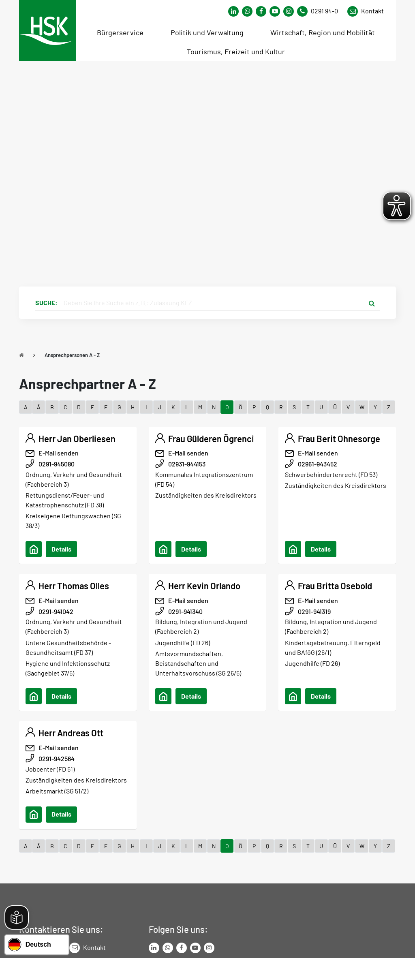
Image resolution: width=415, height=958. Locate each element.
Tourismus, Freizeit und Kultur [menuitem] (236, 51)
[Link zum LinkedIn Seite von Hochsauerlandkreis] (154, 948)
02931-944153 (186, 464)
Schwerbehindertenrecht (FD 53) (331, 474)
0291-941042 (56, 611)
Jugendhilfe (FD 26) (182, 642)
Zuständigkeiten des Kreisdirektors (206, 495)
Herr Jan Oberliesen (77, 438)
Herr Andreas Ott (71, 732)
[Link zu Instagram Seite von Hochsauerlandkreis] (288, 11)
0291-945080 (57, 464)
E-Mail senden (59, 453)
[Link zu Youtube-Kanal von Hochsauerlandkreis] (275, 11)
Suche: (46, 302)
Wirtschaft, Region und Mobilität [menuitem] (322, 32)
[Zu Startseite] (21, 355)
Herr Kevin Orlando (204, 585)
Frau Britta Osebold (335, 585)
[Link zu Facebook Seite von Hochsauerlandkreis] (261, 11)
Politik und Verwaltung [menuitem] (207, 32)
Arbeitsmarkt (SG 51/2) (57, 791)
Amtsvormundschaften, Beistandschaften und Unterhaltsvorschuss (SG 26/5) (198, 663)
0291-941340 (185, 611)
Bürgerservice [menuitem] (120, 32)
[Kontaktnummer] (320, 11)
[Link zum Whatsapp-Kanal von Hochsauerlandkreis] (233, 11)
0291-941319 (314, 611)
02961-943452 (317, 464)
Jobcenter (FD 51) (50, 769)
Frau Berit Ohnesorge (339, 438)
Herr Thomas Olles (74, 585)
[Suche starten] (372, 303)
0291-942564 (57, 758)
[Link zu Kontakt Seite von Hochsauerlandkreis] (365, 11)
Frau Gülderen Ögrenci (211, 438)
